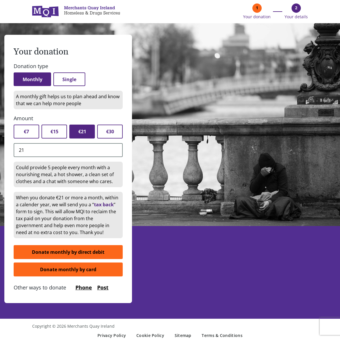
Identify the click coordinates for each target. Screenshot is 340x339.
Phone (83, 287)
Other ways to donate (40, 287)
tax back (104, 205)
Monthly (33, 79)
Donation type (31, 66)
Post (102, 287)
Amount (23, 118)
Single (70, 79)
